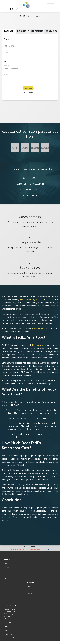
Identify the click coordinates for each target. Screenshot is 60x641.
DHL (5, 574)
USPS (6, 571)
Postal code (8, 52)
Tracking (30, 590)
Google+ (46, 550)
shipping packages (28, 299)
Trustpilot (30, 601)
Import (29, 597)
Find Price (28, 88)
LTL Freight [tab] (37, 31)
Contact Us (8, 634)
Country (7, 42)
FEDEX (6, 567)
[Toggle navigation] (50, 5)
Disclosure (30, 586)
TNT (5, 578)
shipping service (38, 345)
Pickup (29, 593)
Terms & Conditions (10, 638)
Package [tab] (8, 31)
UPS (5, 563)
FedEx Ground (38, 328)
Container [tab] (51, 31)
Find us (6, 630)
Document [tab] (23, 31)
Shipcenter (7, 622)
